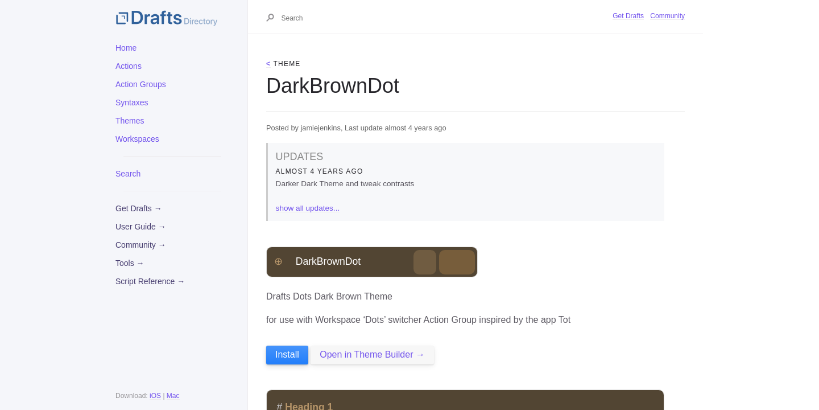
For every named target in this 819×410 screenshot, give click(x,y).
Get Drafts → (138, 208)
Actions (128, 66)
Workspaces (137, 139)
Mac (173, 396)
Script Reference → (150, 281)
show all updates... (308, 208)
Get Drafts (628, 16)
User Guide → (140, 226)
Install (287, 354)
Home (125, 47)
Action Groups (140, 84)
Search (127, 173)
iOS (155, 396)
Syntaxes (131, 102)
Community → (140, 244)
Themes (129, 120)
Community (667, 16)
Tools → (129, 263)
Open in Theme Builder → (372, 354)
